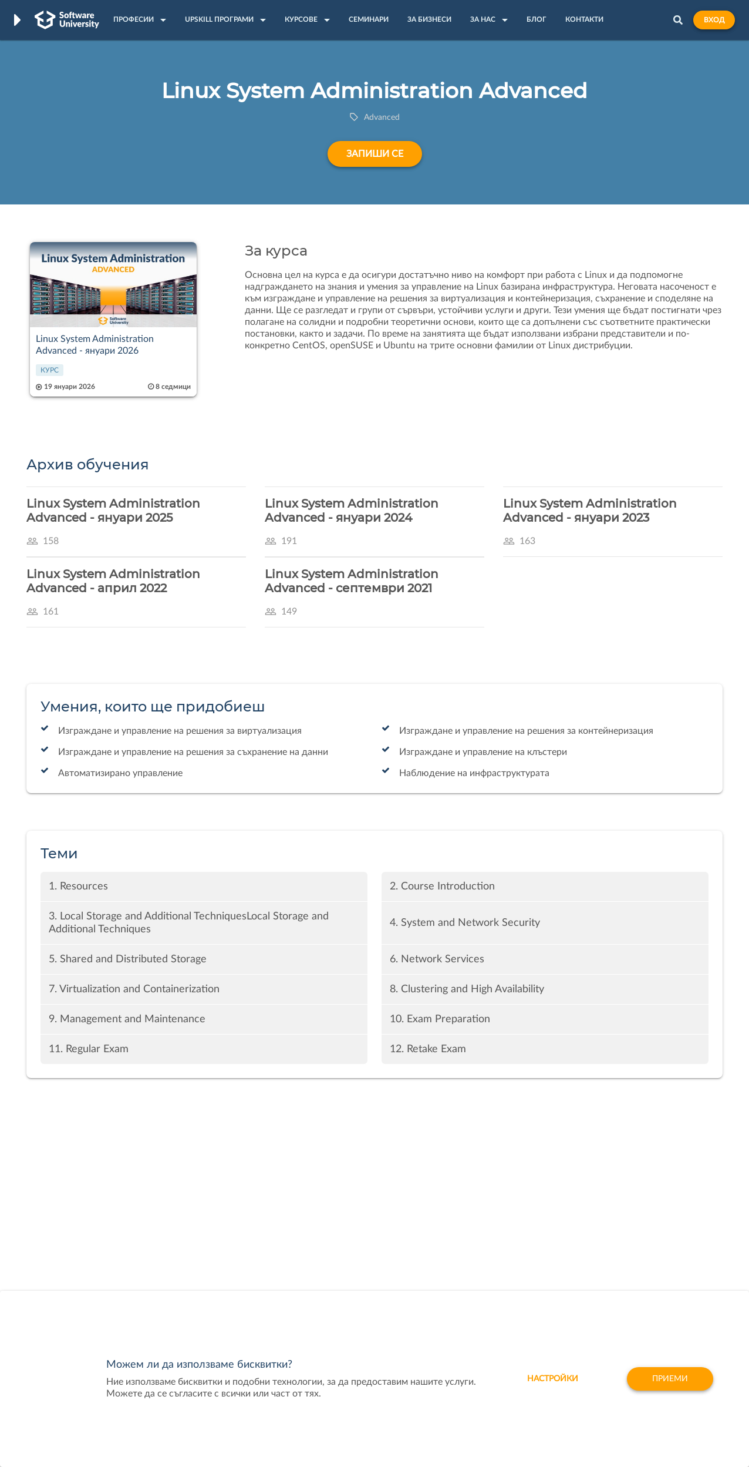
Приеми (670, 1379)
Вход (714, 20)
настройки (552, 1379)
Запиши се (374, 154)
